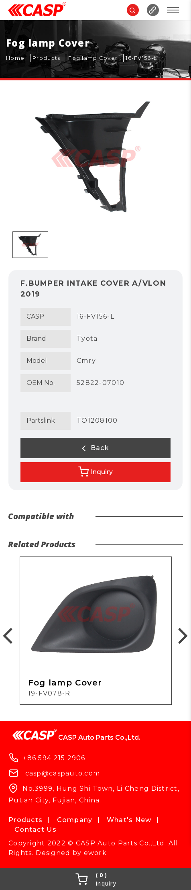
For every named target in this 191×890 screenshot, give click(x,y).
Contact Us (35, 829)
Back (95, 448)
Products (25, 820)
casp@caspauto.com (62, 773)
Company (75, 820)
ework (95, 853)
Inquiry (95, 471)
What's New (129, 820)
